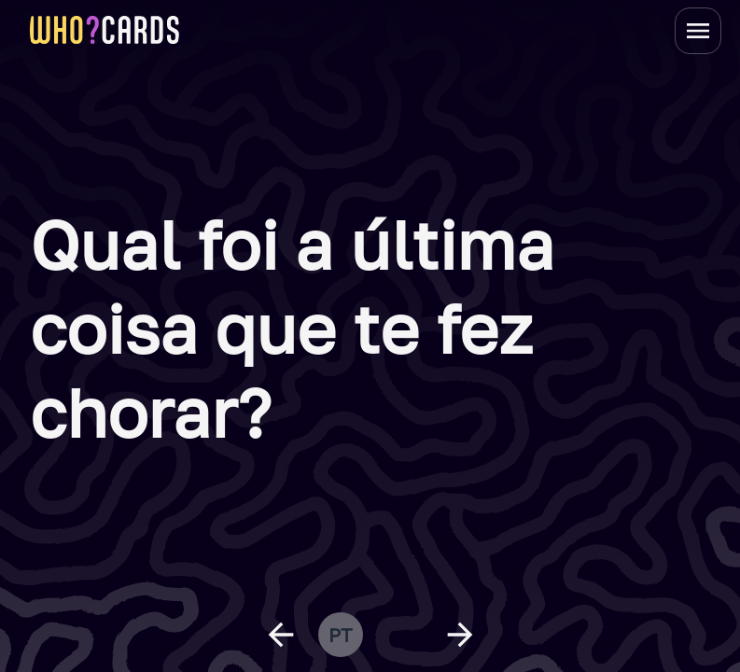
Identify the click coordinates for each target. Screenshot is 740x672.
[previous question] (280, 634)
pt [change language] (340, 634)
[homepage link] (104, 29)
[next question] (460, 634)
